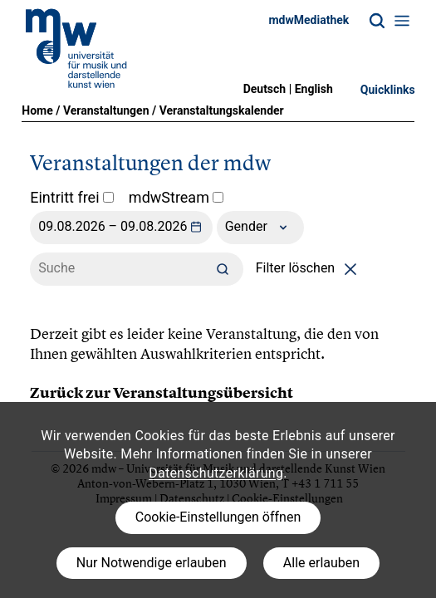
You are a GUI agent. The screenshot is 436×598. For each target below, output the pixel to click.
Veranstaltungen (106, 110)
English (314, 89)
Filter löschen (309, 268)
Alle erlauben (321, 563)
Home (37, 110)
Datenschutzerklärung (216, 473)
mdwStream (176, 197)
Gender (260, 227)
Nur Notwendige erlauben (151, 563)
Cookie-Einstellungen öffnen (218, 517)
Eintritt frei (72, 197)
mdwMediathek (308, 20)
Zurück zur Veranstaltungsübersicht (161, 393)
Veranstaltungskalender (221, 110)
